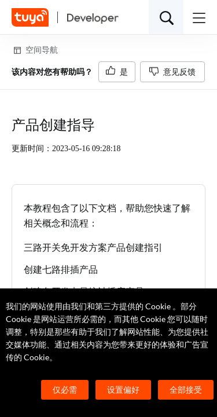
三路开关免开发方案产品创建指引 (93, 248)
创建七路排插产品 (61, 270)
